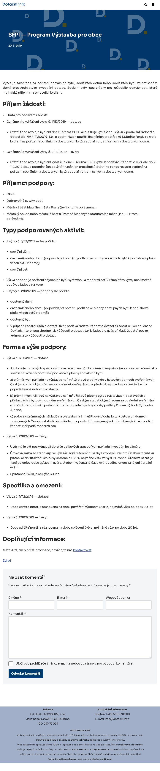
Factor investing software (62, 766)
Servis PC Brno (53, 752)
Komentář (17, 621)
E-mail (63, 605)
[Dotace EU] (14, 4)
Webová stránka (118, 605)
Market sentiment (102, 766)
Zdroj (7, 568)
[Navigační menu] (153, 4)
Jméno (14, 605)
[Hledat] (145, 4)
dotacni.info (29, 752)
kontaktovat (83, 558)
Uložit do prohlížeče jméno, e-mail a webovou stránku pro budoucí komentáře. (74, 671)
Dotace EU (84, 738)
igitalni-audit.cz (103, 757)
